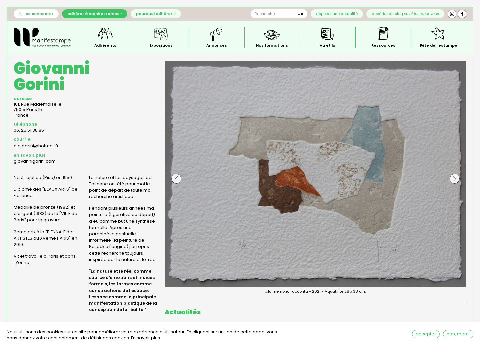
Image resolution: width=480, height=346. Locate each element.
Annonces (216, 45)
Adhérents (105, 45)
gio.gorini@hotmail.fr (36, 146)
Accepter (426, 335)
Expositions (161, 45)
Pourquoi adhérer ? (156, 13)
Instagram (452, 14)
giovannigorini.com (35, 161)
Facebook (462, 14)
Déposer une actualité (337, 13)
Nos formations (272, 45)
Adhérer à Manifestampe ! (94, 13)
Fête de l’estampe (438, 45)
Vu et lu (327, 45)
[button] (176, 179)
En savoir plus (145, 339)
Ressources (383, 45)
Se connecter (39, 13)
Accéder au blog (405, 13)
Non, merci (458, 335)
